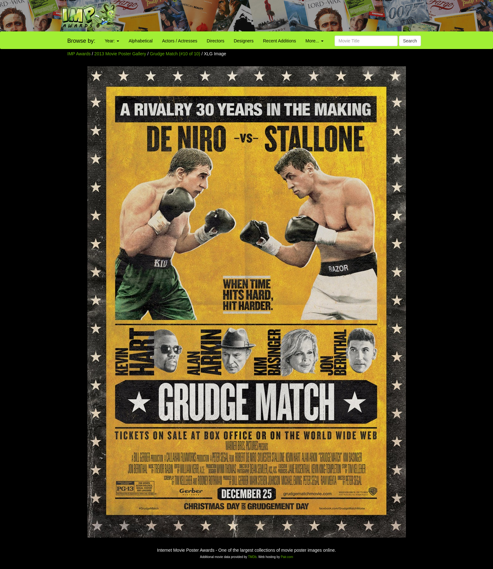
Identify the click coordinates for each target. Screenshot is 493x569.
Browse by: (81, 41)
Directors (215, 40)
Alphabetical (140, 40)
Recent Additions (279, 40)
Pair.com (287, 557)
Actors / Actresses (179, 40)
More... (315, 40)
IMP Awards (79, 53)
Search (410, 40)
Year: (112, 40)
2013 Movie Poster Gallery (120, 53)
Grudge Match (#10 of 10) (175, 53)
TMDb (252, 557)
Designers (243, 40)
